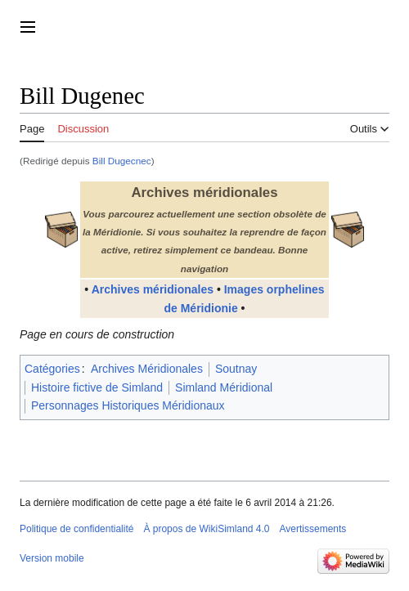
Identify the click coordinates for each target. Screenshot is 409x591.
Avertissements (313, 529)
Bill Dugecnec (121, 160)
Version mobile (52, 558)
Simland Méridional (223, 387)
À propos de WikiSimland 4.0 (206, 529)
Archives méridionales (152, 289)
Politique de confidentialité (76, 529)
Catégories (52, 368)
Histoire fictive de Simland (97, 387)
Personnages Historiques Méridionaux (128, 405)
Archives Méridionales (147, 368)
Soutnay (236, 368)
